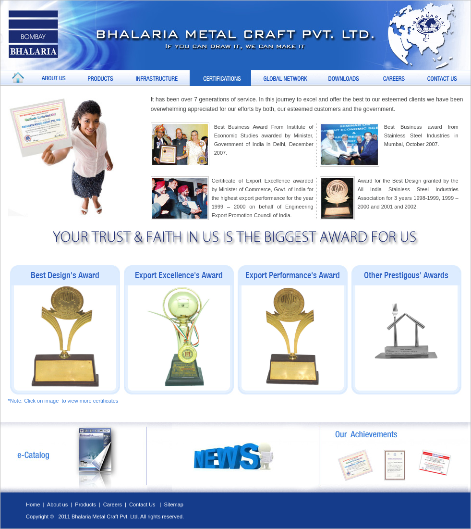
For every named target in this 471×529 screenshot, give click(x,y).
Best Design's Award (65, 275)
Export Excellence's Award (179, 275)
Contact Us (143, 504)
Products (86, 504)
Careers (112, 504)
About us (57, 504)
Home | (36, 504)
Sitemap (173, 504)
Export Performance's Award (292, 275)
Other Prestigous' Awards (406, 275)
